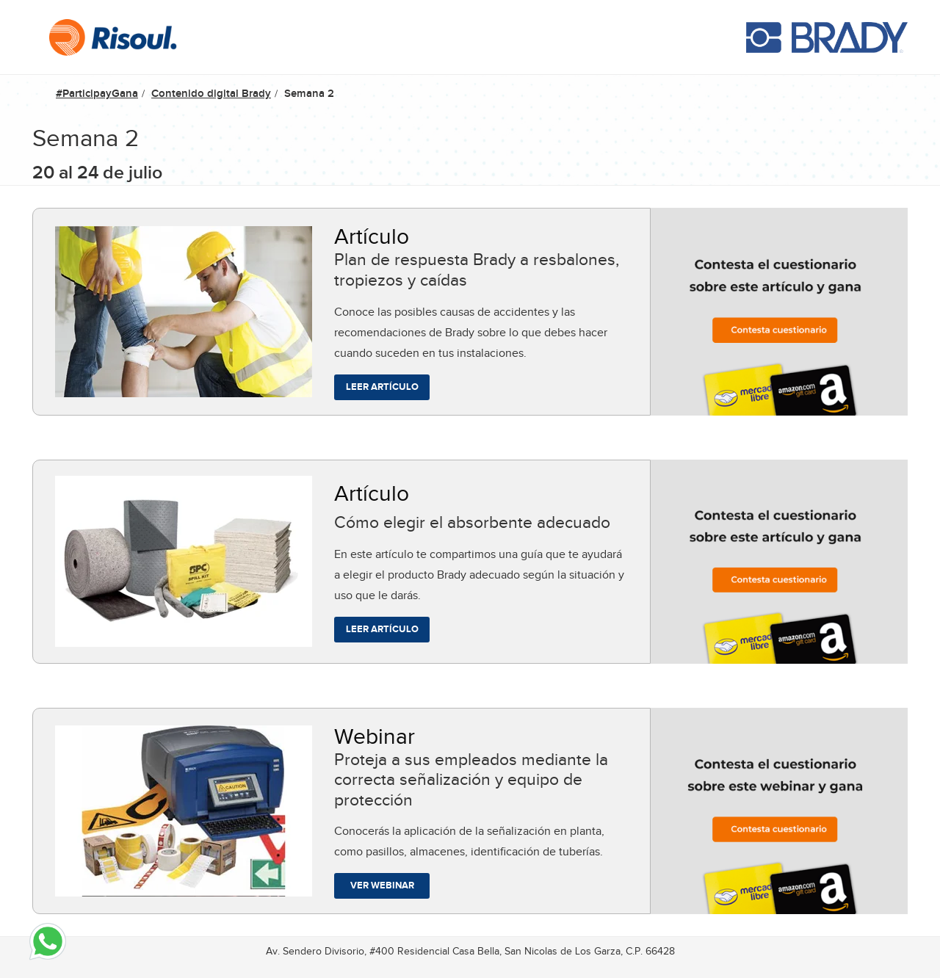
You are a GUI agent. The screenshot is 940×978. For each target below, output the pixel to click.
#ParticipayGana (97, 93)
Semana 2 (309, 93)
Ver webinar (382, 885)
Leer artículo (382, 386)
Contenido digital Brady (211, 93)
